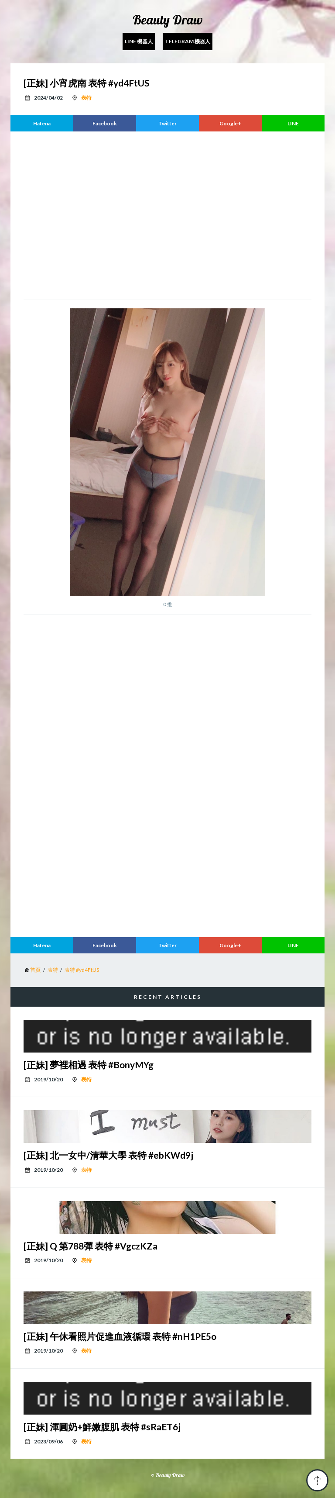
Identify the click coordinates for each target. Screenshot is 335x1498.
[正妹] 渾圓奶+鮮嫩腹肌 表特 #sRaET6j (102, 1426)
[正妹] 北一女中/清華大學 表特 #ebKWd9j (108, 1154)
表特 (86, 97)
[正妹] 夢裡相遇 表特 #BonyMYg (89, 1064)
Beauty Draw (168, 19)
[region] (167, 214)
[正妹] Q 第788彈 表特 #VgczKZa (90, 1245)
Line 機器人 (139, 41)
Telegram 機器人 (187, 41)
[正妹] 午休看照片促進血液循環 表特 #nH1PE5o (120, 1336)
